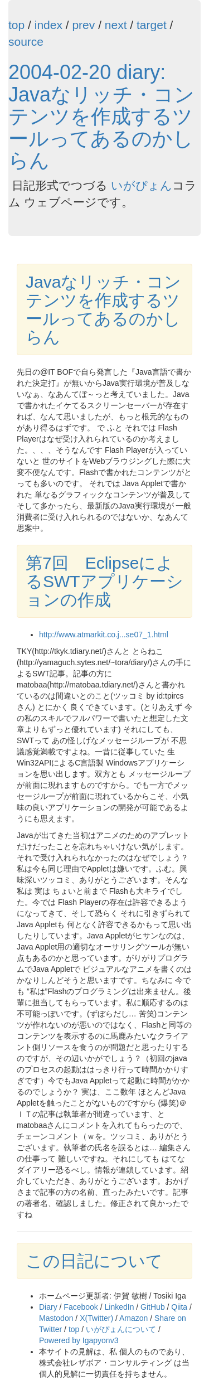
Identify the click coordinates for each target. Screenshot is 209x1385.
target (152, 24)
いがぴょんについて (121, 1329)
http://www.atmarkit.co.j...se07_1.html (103, 634)
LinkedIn (119, 1306)
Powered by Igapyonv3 (78, 1340)
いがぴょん (141, 185)
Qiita (179, 1306)
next (116, 24)
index (48, 24)
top (16, 24)
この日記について (94, 1261)
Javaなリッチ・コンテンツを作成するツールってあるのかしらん (103, 309)
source (25, 41)
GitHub (152, 1306)
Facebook (81, 1306)
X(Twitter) (96, 1318)
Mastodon (56, 1318)
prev (83, 24)
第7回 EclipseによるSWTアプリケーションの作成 (104, 581)
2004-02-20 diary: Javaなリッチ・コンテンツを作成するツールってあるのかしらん (101, 116)
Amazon (133, 1318)
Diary (48, 1306)
